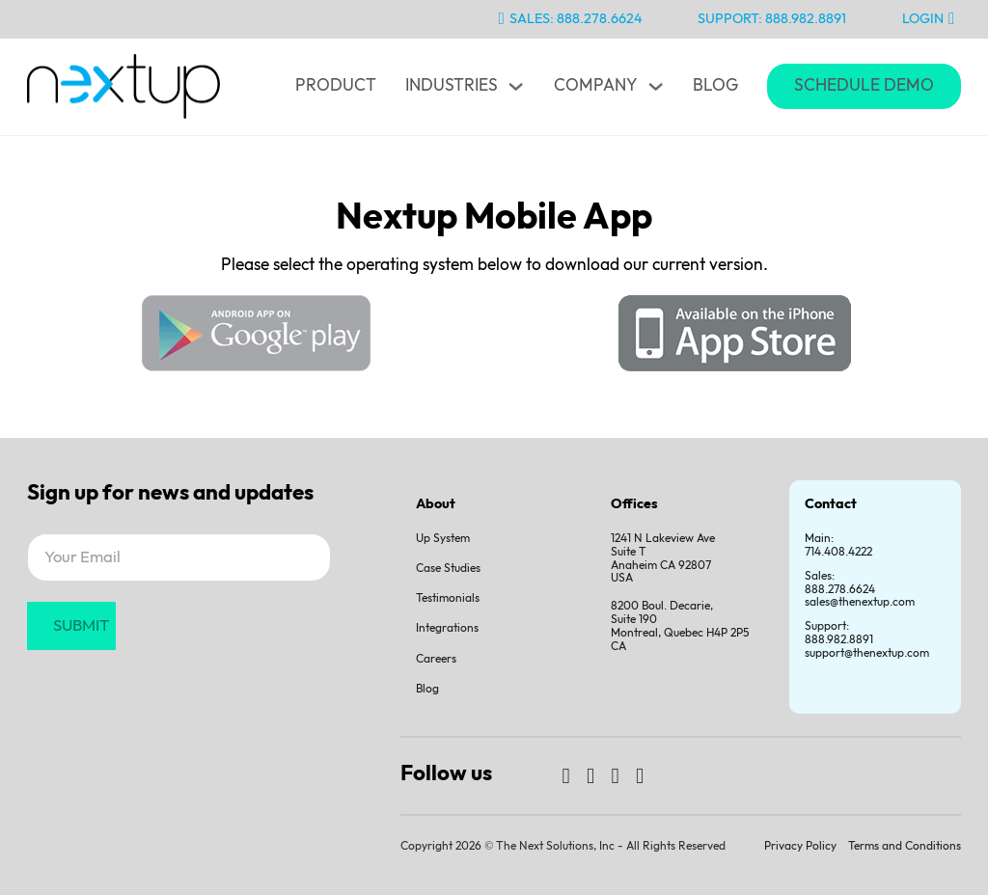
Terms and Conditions (904, 846)
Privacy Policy (800, 846)
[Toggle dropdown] (516, 86)
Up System (443, 538)
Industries (451, 86)
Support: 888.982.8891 (772, 19)
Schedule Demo (864, 86)
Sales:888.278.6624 (840, 583)
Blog (715, 86)
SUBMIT (81, 626)
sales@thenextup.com (860, 602)
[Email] (179, 557)
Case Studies (448, 568)
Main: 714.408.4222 (838, 545)
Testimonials (448, 598)
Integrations (447, 628)
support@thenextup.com (867, 653)
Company (596, 86)
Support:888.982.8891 (839, 633)
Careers (436, 659)
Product (335, 86)
